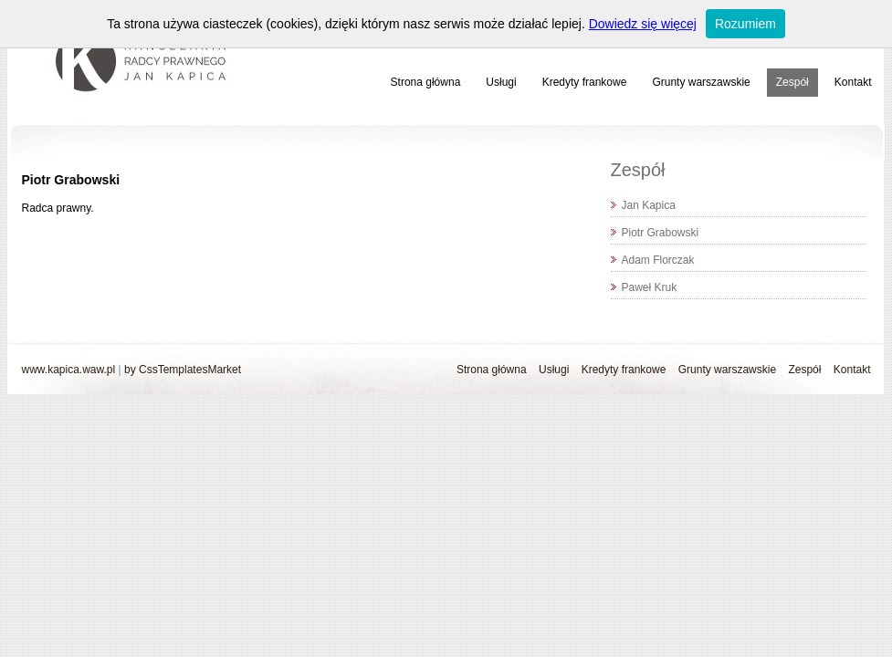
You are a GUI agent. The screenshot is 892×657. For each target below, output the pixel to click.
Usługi (501, 82)
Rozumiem (745, 23)
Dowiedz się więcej (643, 23)
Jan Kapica (649, 205)
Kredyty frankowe (584, 82)
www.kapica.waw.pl (69, 369)
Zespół (792, 82)
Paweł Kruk (649, 287)
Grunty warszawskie (701, 82)
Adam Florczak (658, 260)
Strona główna (426, 82)
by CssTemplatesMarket (182, 369)
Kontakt (853, 82)
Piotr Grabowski (660, 232)
